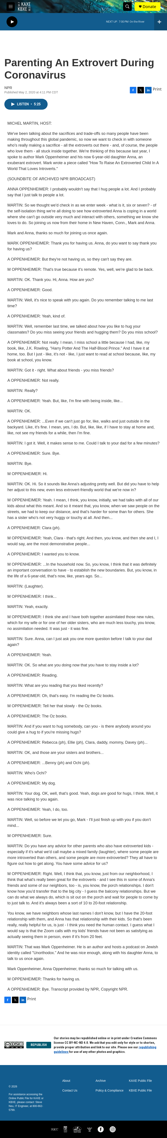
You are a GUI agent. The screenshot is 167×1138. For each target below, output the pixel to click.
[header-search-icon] (127, 6)
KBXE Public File (140, 1090)
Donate (149, 6)
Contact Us (69, 1090)
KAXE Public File (140, 1080)
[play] (11, 21)
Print (157, 89)
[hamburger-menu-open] (11, 6)
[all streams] (160, 21)
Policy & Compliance (110, 1090)
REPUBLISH (39, 1045)
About (66, 1080)
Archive (101, 1080)
